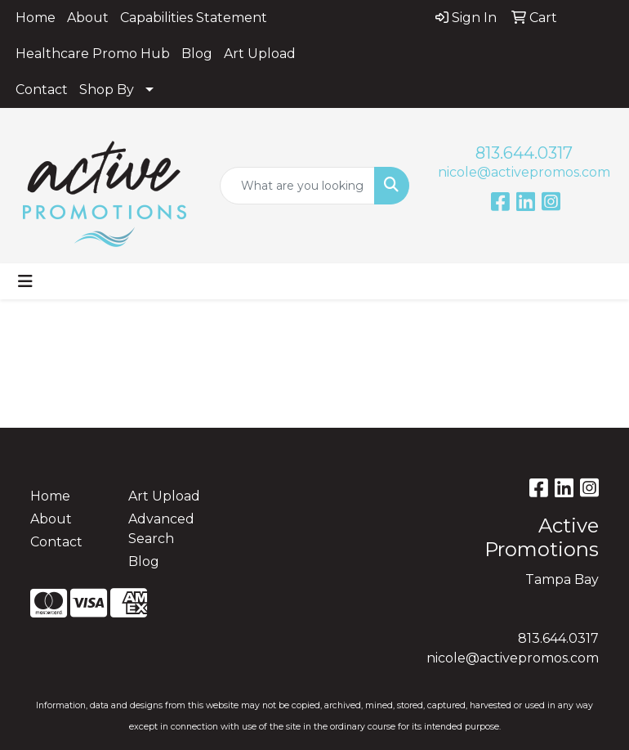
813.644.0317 (524, 153)
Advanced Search (161, 528)
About (88, 17)
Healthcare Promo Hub (93, 53)
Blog (196, 53)
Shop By (106, 89)
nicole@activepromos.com (524, 172)
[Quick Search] (298, 185)
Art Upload (260, 53)
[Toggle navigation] (25, 281)
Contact (42, 89)
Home (36, 17)
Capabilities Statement (193, 17)
